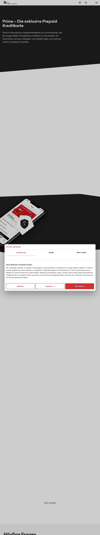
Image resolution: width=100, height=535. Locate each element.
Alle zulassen (79, 286)
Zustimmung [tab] (20, 252)
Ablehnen (20, 286)
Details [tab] (51, 252)
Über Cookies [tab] (81, 252)
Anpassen (50, 286)
